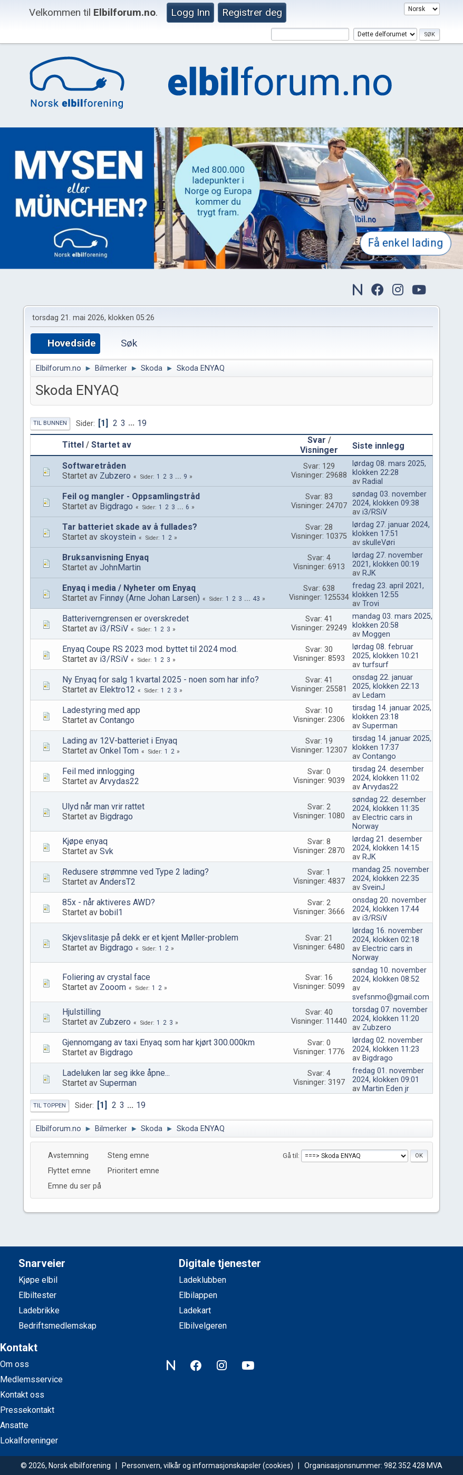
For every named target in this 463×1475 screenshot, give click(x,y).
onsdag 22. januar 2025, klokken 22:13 (385, 682)
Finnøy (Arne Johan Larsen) (150, 598)
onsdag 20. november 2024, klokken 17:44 (389, 905)
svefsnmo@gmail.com (390, 997)
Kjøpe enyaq (85, 841)
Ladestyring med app (101, 710)
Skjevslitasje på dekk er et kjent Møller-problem (150, 938)
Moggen (376, 634)
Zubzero (115, 476)
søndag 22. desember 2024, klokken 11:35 (389, 804)
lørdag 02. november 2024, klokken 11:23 (387, 1045)
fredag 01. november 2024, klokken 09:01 (388, 1075)
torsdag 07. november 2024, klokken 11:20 (390, 1014)
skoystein (118, 537)
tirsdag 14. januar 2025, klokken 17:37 (391, 743)
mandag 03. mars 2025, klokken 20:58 (392, 621)
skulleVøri (378, 542)
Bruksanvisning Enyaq (105, 557)
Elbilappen (198, 1295)
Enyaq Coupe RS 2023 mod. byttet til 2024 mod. (150, 649)
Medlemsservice (31, 1379)
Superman (380, 725)
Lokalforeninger (29, 1441)
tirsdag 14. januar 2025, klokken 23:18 (391, 712)
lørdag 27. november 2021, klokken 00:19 (387, 560)
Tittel (73, 445)
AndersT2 (118, 882)
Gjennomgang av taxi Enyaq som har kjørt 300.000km (158, 1042)
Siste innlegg (383, 446)
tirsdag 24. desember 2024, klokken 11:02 (388, 774)
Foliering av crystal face (106, 977)
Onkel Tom (119, 751)
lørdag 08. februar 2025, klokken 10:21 (385, 651)
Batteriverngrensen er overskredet (125, 618)
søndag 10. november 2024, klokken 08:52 (389, 975)
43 (256, 598)
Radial (372, 481)
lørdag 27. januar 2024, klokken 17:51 (391, 529)
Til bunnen (50, 423)
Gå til (290, 1156)
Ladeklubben (202, 1280)
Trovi (370, 603)
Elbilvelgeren (203, 1326)
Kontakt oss (22, 1395)
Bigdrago (116, 506)
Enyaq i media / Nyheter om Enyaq (129, 588)
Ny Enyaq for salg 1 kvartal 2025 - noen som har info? (160, 680)
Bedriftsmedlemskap (57, 1326)
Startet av (111, 445)
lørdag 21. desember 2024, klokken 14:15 (387, 844)
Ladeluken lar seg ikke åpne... (116, 1073)
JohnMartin (120, 567)
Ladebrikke (39, 1310)
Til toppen (49, 1105)
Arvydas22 (119, 781)
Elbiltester (37, 1295)
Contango (117, 720)
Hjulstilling (81, 1012)
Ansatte (14, 1425)
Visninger (319, 450)
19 (142, 423)
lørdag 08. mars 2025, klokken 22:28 (389, 468)
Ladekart (195, 1310)
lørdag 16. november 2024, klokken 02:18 (387, 935)
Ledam (373, 695)
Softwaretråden (94, 466)
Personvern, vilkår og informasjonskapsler (191, 1465)
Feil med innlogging (98, 771)
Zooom (113, 987)
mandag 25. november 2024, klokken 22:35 (390, 874)
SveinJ (373, 887)
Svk (106, 851)
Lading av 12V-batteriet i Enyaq (119, 741)
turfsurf (375, 664)
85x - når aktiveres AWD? (108, 902)
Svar (316, 440)
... (132, 423)
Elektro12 (117, 690)
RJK (369, 573)
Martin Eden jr (385, 1088)
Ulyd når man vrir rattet (103, 806)
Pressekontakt (27, 1410)
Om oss (14, 1364)
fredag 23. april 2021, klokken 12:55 (388, 590)
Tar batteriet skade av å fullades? (129, 527)
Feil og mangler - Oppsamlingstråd (131, 496)
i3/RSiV (374, 512)
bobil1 (111, 912)
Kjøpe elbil (37, 1280)
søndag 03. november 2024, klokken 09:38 (389, 499)
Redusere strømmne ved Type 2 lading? (135, 872)
